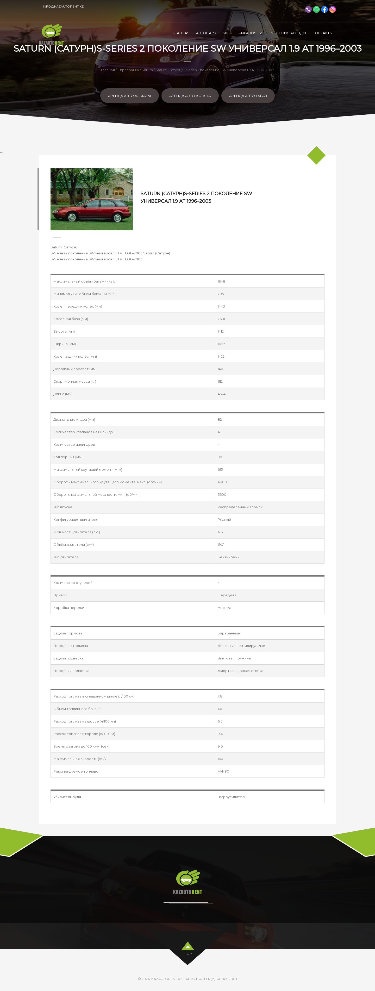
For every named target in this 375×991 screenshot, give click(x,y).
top (188, 953)
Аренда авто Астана (190, 96)
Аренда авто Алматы (129, 96)
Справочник (252, 33)
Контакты (322, 33)
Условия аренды (288, 33)
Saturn (147, 70)
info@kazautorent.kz (63, 6)
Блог (227, 33)
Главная (181, 33)
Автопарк (206, 33)
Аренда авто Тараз (248, 96)
